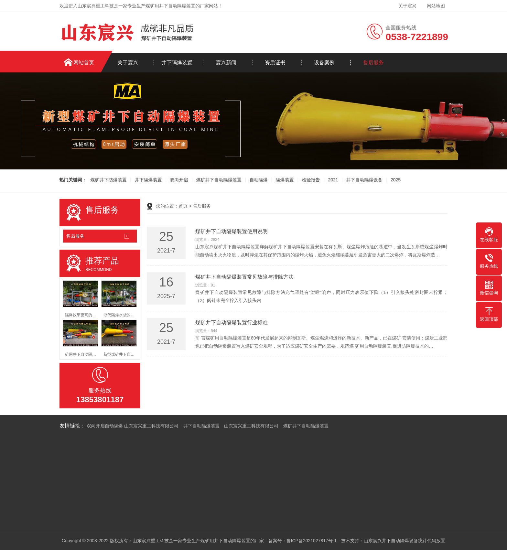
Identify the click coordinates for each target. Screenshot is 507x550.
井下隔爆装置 (176, 62)
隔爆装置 (284, 180)
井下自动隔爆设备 (363, 180)
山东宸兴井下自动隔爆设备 (391, 540)
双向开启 (178, 180)
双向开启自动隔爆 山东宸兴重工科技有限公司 (132, 425)
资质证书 (275, 62)
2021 (332, 180)
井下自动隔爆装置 (201, 425)
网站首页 (83, 62)
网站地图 (436, 5)
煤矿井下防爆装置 (108, 180)
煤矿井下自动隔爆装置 (218, 180)
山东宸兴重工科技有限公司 (251, 425)
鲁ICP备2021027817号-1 (311, 540)
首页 (183, 206)
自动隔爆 (258, 180)
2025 (395, 180)
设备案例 (324, 62)
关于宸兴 (407, 5)
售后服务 (373, 62)
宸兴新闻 (226, 62)
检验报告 (310, 180)
